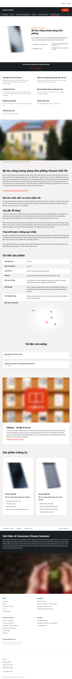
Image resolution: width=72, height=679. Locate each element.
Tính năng (5, 14)
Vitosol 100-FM (28, 528)
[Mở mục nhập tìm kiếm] (59, 3)
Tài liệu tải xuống (54, 14)
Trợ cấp (34, 14)
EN (64, 3)
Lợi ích (12, 14)
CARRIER (22, 677)
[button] (64, 528)
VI (62, 3)
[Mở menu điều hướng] (68, 3)
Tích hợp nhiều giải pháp (22, 14)
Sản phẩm (19, 528)
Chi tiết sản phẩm (43, 14)
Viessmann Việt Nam (8, 528)
